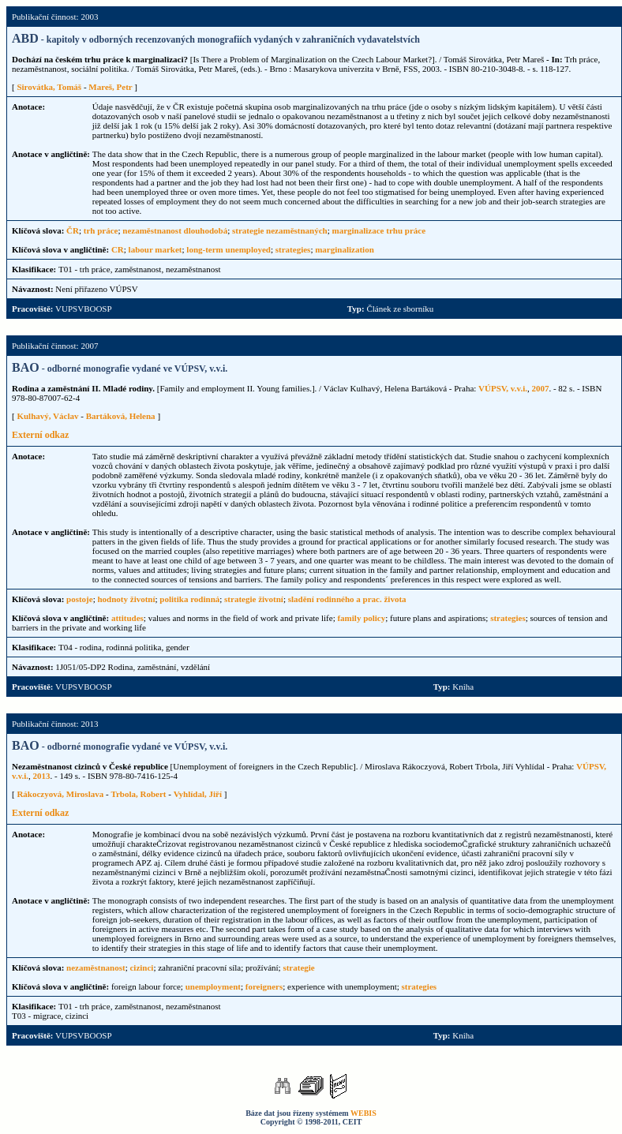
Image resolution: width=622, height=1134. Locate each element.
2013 (42, 775)
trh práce (101, 230)
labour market (155, 249)
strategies (293, 249)
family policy (361, 618)
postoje (79, 599)
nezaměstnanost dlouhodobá (174, 230)
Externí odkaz (40, 434)
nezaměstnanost (96, 967)
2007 (540, 388)
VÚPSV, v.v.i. (502, 388)
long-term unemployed (228, 249)
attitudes (127, 618)
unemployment (213, 986)
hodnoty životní (126, 599)
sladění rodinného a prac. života (347, 599)
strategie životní (253, 599)
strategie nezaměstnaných (280, 230)
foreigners (264, 986)
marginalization (344, 249)
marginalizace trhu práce (379, 230)
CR (117, 249)
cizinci (141, 967)
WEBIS (363, 1113)
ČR (72, 230)
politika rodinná (189, 599)
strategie (298, 967)
